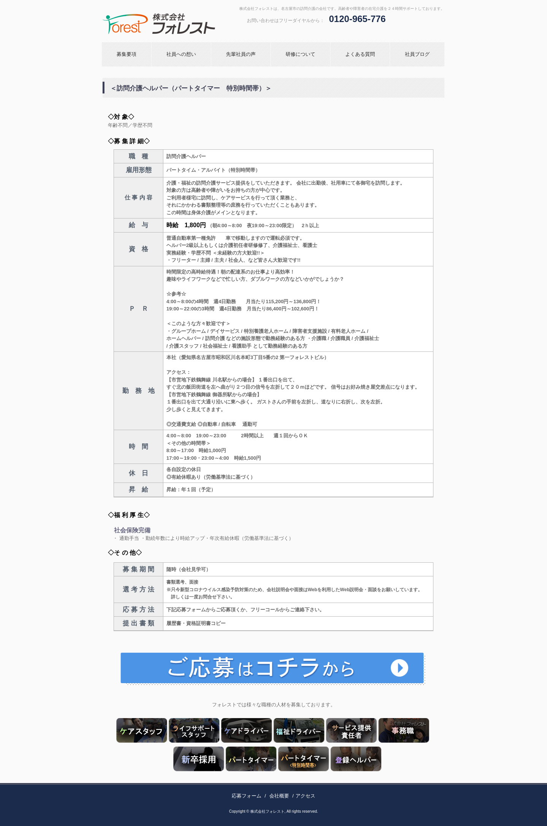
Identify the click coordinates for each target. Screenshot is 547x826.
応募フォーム (246, 796)
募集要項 (126, 54)
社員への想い (181, 54)
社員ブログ (417, 54)
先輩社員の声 (241, 54)
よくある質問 (360, 54)
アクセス (305, 796)
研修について (300, 54)
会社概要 (279, 796)
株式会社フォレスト (184, 23)
